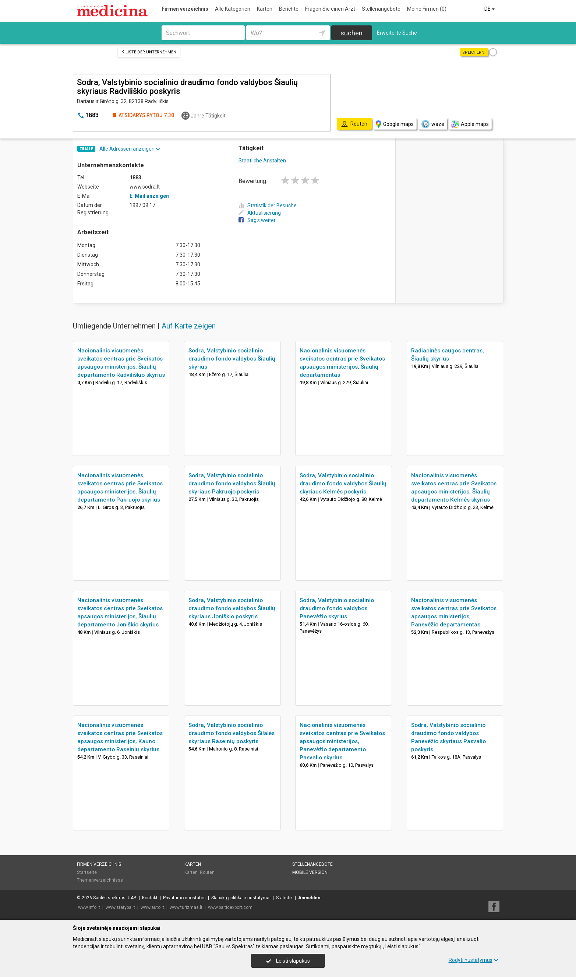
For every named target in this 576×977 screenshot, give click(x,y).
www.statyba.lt (120, 907)
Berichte (288, 9)
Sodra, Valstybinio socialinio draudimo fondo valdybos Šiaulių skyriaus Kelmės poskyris (343, 483)
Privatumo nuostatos (184, 897)
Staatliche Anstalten (262, 161)
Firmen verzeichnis (185, 9)
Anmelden (309, 897)
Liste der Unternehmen (148, 52)
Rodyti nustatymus (474, 960)
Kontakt (150, 897)
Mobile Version (310, 872)
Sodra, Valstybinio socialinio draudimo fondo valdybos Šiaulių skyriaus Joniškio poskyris (231, 608)
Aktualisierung (259, 213)
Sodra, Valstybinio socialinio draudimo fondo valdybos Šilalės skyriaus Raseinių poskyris (231, 733)
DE (490, 9)
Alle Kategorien (232, 9)
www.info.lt (89, 907)
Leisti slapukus (288, 961)
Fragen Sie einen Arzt (330, 9)
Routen (207, 872)
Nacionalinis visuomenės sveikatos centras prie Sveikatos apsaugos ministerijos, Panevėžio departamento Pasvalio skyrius (342, 741)
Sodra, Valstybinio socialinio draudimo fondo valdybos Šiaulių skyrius (231, 358)
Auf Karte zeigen (189, 325)
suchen (351, 33)
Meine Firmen (426, 9)
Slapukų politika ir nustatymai (241, 897)
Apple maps (470, 124)
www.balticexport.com (230, 907)
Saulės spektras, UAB (115, 897)
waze (432, 124)
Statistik (284, 897)
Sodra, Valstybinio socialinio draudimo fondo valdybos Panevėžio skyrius (337, 608)
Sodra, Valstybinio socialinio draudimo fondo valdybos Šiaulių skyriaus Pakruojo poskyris (231, 483)
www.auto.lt (152, 907)
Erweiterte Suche (397, 33)
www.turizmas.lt (186, 907)
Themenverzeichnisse (100, 880)
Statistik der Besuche (267, 205)
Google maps (395, 124)
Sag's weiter (257, 220)
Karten (264, 9)
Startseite (87, 872)
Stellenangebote (381, 9)
